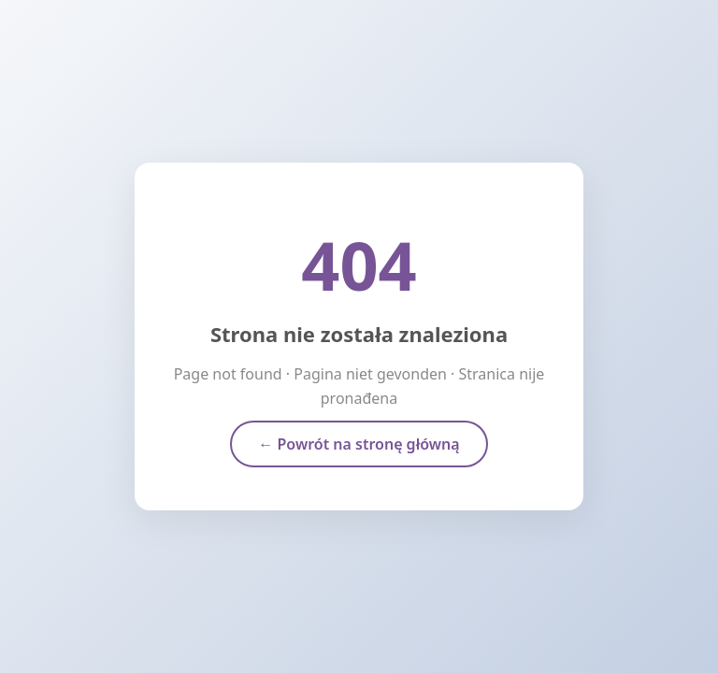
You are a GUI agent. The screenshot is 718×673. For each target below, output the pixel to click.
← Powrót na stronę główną (358, 444)
